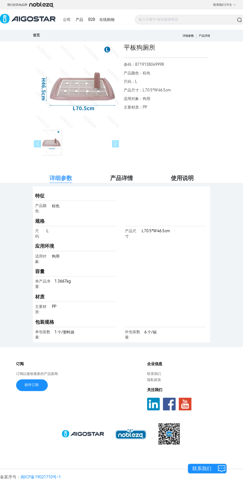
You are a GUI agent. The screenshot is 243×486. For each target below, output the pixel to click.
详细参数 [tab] (60, 178)
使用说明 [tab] (182, 178)
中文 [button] (231, 4)
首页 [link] (36, 35)
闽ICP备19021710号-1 (41, 477)
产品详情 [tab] (121, 178)
